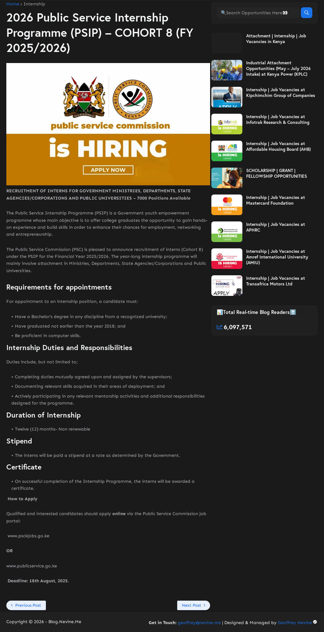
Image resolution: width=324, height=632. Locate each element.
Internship (34, 4)
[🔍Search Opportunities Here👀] (258, 39)
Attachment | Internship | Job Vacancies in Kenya (276, 65)
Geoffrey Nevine (298, 622)
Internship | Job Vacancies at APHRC (275, 253)
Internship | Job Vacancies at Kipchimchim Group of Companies (280, 118)
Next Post (191, 605)
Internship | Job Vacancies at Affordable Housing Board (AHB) (278, 172)
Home (12, 4)
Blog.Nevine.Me (64, 621)
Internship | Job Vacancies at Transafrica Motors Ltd (275, 307)
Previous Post (28, 605)
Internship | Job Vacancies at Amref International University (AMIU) (277, 283)
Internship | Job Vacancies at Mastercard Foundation (275, 226)
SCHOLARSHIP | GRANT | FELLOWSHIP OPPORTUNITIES (276, 199)
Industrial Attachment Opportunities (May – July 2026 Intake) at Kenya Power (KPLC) (278, 94)
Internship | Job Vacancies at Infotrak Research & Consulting (277, 145)
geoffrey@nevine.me (199, 622)
